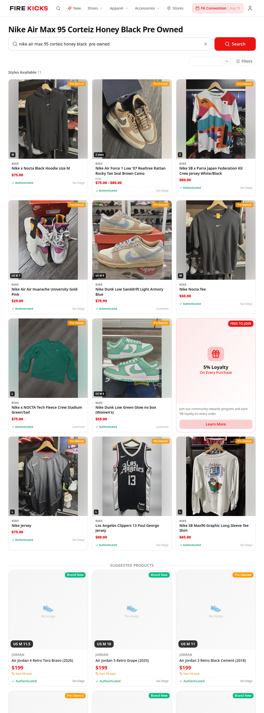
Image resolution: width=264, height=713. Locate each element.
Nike (15, 163)
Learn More (216, 424)
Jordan (18, 655)
